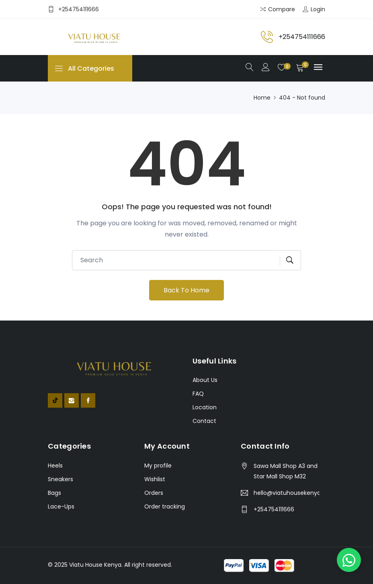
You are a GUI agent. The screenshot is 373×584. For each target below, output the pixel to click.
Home (262, 98)
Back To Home (186, 290)
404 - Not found (302, 98)
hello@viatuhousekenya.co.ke (287, 493)
